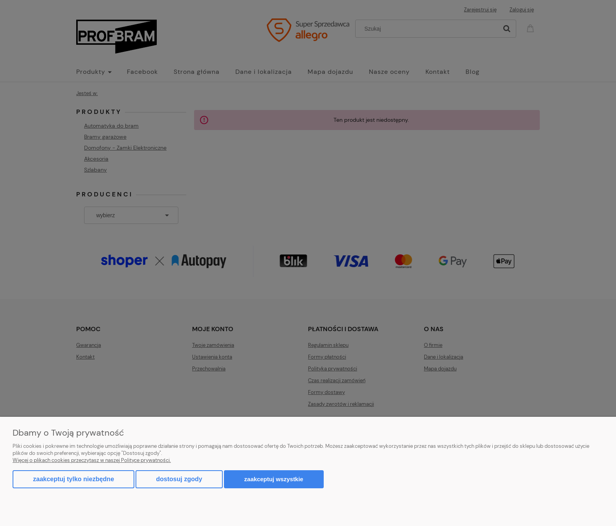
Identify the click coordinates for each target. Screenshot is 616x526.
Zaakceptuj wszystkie (273, 479)
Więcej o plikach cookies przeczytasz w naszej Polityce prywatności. (92, 460)
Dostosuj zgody (179, 479)
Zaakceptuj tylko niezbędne (73, 479)
